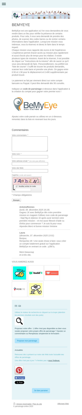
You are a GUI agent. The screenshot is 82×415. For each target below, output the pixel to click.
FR (16, 306)
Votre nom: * (16, 154)
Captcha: (21, 175)
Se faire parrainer (41, 391)
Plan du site (37, 404)
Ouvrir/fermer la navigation (41, 4)
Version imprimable (22, 404)
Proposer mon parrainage (27, 341)
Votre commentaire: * (20, 135)
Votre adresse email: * (28, 161)
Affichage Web (63, 404)
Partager (19, 378)
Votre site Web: (18, 168)
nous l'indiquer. (54, 361)
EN (20, 306)
